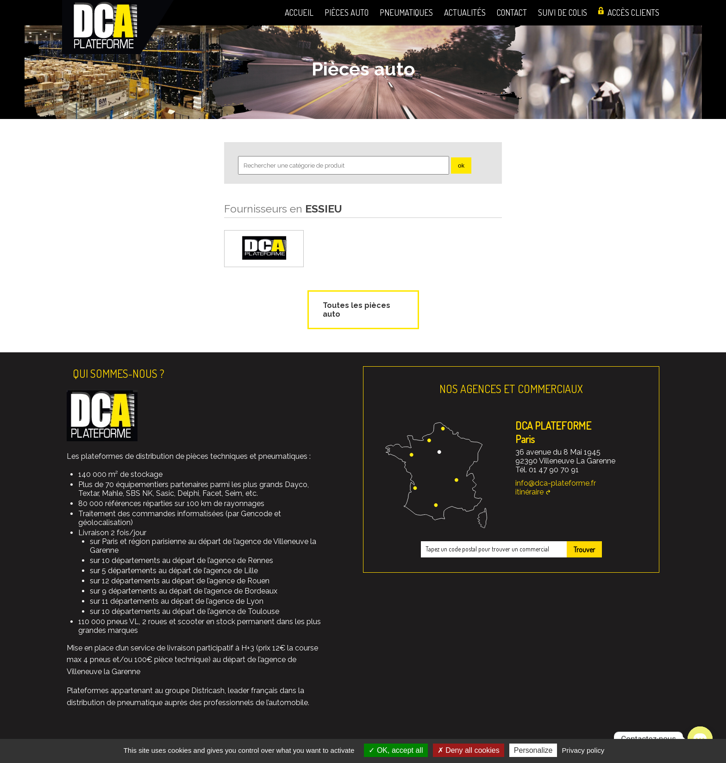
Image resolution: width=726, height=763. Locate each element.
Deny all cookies (469, 750)
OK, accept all (396, 750)
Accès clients (633, 12)
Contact (512, 12)
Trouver (584, 549)
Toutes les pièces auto (356, 310)
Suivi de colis (562, 12)
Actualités (465, 12)
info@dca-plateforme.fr (555, 483)
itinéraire (529, 492)
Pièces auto (347, 12)
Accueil (299, 12)
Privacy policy (583, 750)
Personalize (533, 750)
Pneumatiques (406, 12)
